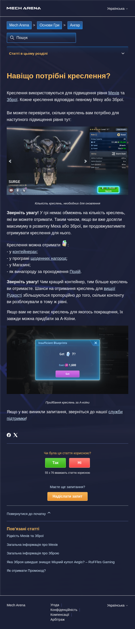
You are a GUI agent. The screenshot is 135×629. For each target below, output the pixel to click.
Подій (75, 271)
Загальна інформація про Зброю (33, 553)
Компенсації (59, 614)
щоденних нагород (48, 258)
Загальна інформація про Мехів (32, 544)
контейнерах (24, 251)
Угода (54, 605)
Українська (117, 8)
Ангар (75, 25)
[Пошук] (41, 37)
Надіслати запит (67, 496)
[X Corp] (15, 435)
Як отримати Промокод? (26, 570)
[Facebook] (9, 435)
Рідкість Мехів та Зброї (25, 536)
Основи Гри (49, 25)
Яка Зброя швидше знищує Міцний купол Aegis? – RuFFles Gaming (61, 562)
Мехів (113, 93)
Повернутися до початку (29, 513)
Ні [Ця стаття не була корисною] (79, 463)
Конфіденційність (63, 610)
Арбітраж (57, 619)
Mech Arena (19, 25)
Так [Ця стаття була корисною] (55, 463)
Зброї (12, 99)
